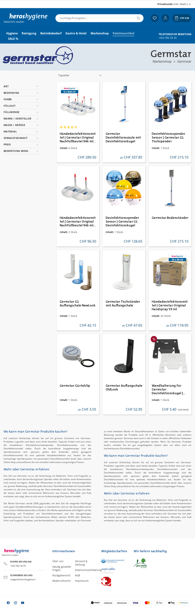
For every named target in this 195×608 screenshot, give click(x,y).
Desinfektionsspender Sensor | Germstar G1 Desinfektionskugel (122, 221)
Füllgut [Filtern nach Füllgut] (21, 105)
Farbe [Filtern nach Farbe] (21, 99)
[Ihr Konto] (165, 18)
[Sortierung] (80, 75)
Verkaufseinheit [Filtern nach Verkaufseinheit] (21, 138)
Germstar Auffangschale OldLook (124, 388)
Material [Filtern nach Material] (21, 131)
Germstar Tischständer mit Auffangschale (123, 304)
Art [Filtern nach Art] (21, 86)
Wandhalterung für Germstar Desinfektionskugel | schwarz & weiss (167, 390)
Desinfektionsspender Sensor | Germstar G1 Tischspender (168, 137)
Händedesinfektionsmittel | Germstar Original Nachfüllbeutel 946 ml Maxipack (78, 138)
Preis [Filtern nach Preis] (21, 144)
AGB (77, 575)
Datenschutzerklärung (88, 570)
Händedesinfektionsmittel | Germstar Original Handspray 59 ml (170, 305)
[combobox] (94, 18)
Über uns (58, 561)
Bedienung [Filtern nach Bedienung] (21, 92)
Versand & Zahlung (81, 562)
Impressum (82, 580)
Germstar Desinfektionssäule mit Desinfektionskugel (123, 137)
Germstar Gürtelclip (75, 386)
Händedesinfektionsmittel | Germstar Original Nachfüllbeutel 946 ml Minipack (78, 222)
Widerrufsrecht (61, 580)
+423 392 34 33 (168, 37)
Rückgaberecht (61, 575)
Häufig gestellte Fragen (61, 568)
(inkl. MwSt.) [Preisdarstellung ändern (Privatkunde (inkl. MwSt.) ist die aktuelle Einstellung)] (172, 4)
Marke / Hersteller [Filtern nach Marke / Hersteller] (21, 118)
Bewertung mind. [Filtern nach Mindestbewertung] (21, 151)
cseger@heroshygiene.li (22, 579)
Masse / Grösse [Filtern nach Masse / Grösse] (21, 125)
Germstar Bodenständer (170, 218)
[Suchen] (138, 18)
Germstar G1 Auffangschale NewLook (77, 304)
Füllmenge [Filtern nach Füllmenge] (21, 112)
